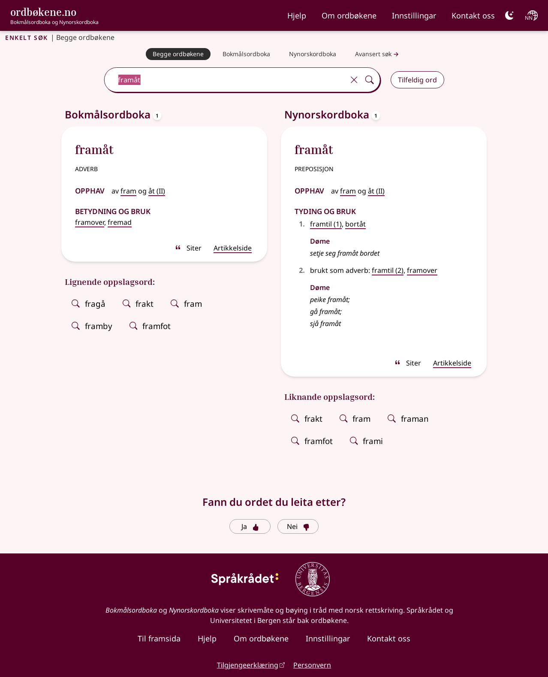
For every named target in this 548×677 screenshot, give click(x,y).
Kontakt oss (473, 15)
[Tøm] (354, 80)
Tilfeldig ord (417, 80)
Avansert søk (377, 54)
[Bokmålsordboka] (246, 54)
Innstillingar (414, 15)
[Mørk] (509, 15)
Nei (298, 526)
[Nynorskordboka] (312, 54)
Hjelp (296, 15)
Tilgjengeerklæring (247, 665)
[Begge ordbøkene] (178, 54)
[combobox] (225, 80)
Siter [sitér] (188, 248)
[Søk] (369, 80)
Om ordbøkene (349, 15)
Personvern (312, 665)
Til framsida (159, 638)
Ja (250, 526)
